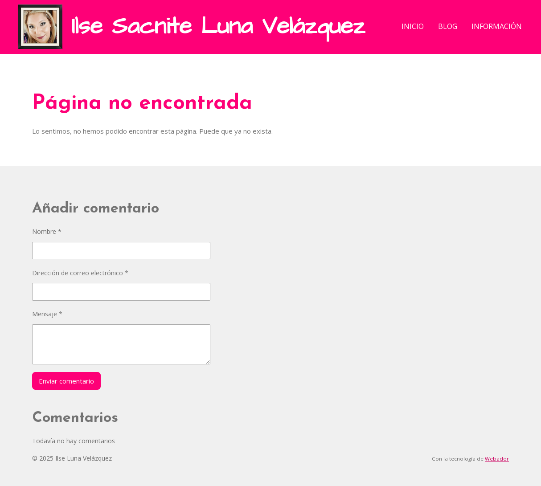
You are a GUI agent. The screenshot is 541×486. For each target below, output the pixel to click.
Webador (497, 458)
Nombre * (46, 231)
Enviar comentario (66, 380)
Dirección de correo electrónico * (80, 273)
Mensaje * (47, 314)
